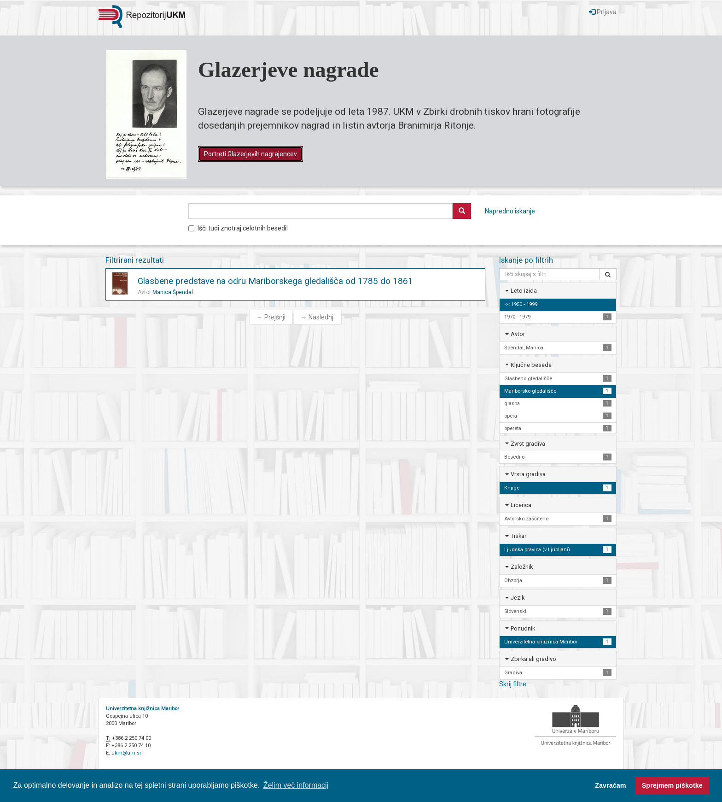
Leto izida (524, 290)
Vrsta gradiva (528, 474)
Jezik (517, 597)
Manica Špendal (172, 292)
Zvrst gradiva (528, 443)
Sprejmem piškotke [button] (672, 785)
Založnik (522, 566)
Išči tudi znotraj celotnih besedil (238, 228)
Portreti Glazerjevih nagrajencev (250, 154)
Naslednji (318, 317)
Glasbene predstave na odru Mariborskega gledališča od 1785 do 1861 (275, 281)
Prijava (603, 12)
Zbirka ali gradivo (533, 658)
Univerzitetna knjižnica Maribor (142, 709)
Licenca (521, 504)
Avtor (518, 333)
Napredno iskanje (510, 211)
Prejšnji (270, 317)
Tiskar (518, 535)
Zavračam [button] (610, 785)
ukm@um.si (126, 753)
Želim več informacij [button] (295, 785)
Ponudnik (523, 628)
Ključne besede (531, 364)
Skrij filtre (512, 684)
